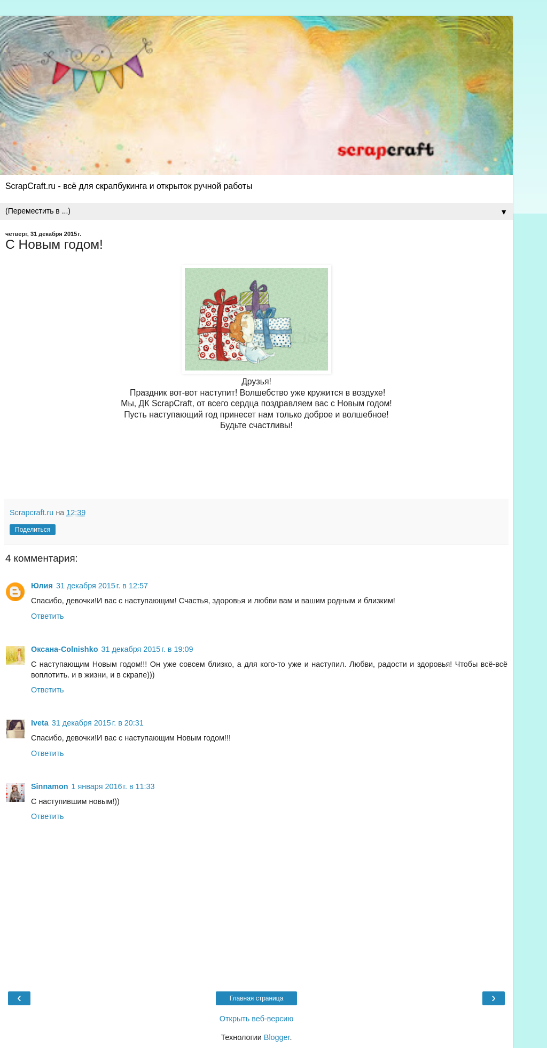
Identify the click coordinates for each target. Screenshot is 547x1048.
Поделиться (32, 529)
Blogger (277, 1037)
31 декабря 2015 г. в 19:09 (147, 649)
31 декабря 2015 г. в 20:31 (98, 723)
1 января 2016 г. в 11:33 (113, 786)
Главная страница (257, 998)
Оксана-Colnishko (64, 649)
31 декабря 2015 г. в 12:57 (102, 585)
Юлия (42, 585)
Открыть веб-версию (256, 1018)
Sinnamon (49, 786)
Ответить (47, 616)
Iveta (40, 723)
